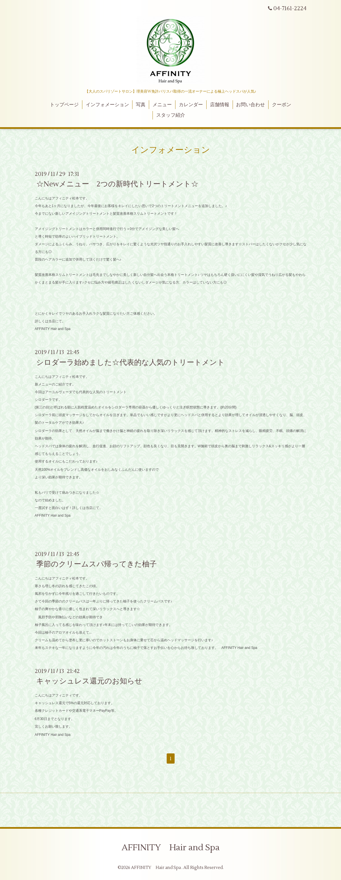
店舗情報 (219, 105)
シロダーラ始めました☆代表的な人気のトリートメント (130, 362)
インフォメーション (107, 105)
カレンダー (191, 105)
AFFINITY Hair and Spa (171, 847)
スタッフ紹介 (170, 115)
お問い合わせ (250, 105)
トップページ (64, 105)
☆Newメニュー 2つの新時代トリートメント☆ (117, 184)
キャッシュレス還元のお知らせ (89, 681)
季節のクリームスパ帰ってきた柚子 (96, 564)
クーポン (281, 105)
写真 (140, 105)
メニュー (162, 105)
